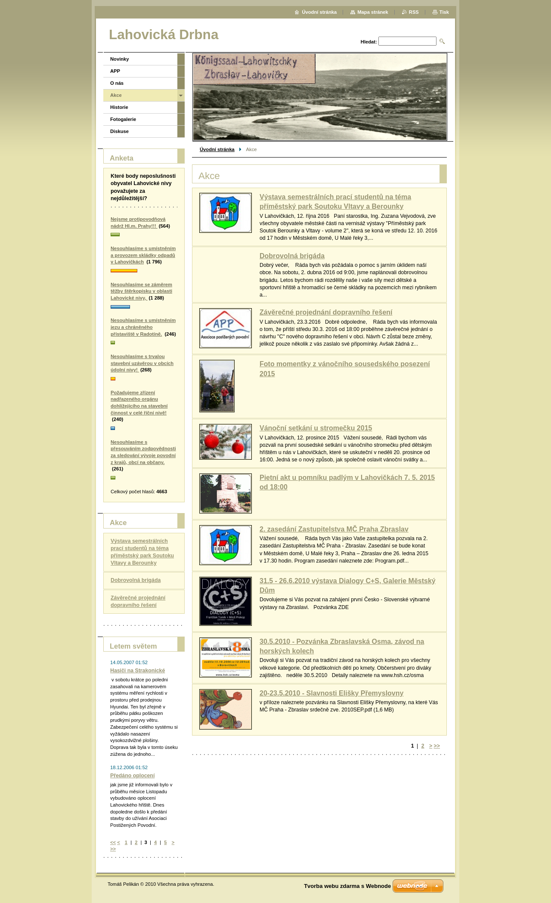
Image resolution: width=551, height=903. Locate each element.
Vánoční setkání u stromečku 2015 (316, 428)
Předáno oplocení (132, 776)
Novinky (119, 59)
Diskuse (119, 131)
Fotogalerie (123, 119)
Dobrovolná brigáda (292, 256)
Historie (119, 107)
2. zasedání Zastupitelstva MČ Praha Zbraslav (334, 529)
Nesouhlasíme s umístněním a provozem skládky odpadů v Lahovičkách (143, 255)
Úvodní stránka (217, 149)
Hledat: (369, 41)
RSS (414, 12)
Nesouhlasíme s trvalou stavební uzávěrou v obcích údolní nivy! (142, 363)
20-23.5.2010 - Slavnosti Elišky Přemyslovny (331, 693)
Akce (116, 95)
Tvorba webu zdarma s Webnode (347, 886)
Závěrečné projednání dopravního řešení (326, 312)
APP (115, 71)
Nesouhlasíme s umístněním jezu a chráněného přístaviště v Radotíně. (143, 327)
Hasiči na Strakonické (137, 671)
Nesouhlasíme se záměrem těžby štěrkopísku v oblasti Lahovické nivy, (141, 291)
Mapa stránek (372, 12)
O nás (117, 83)
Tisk (444, 12)
